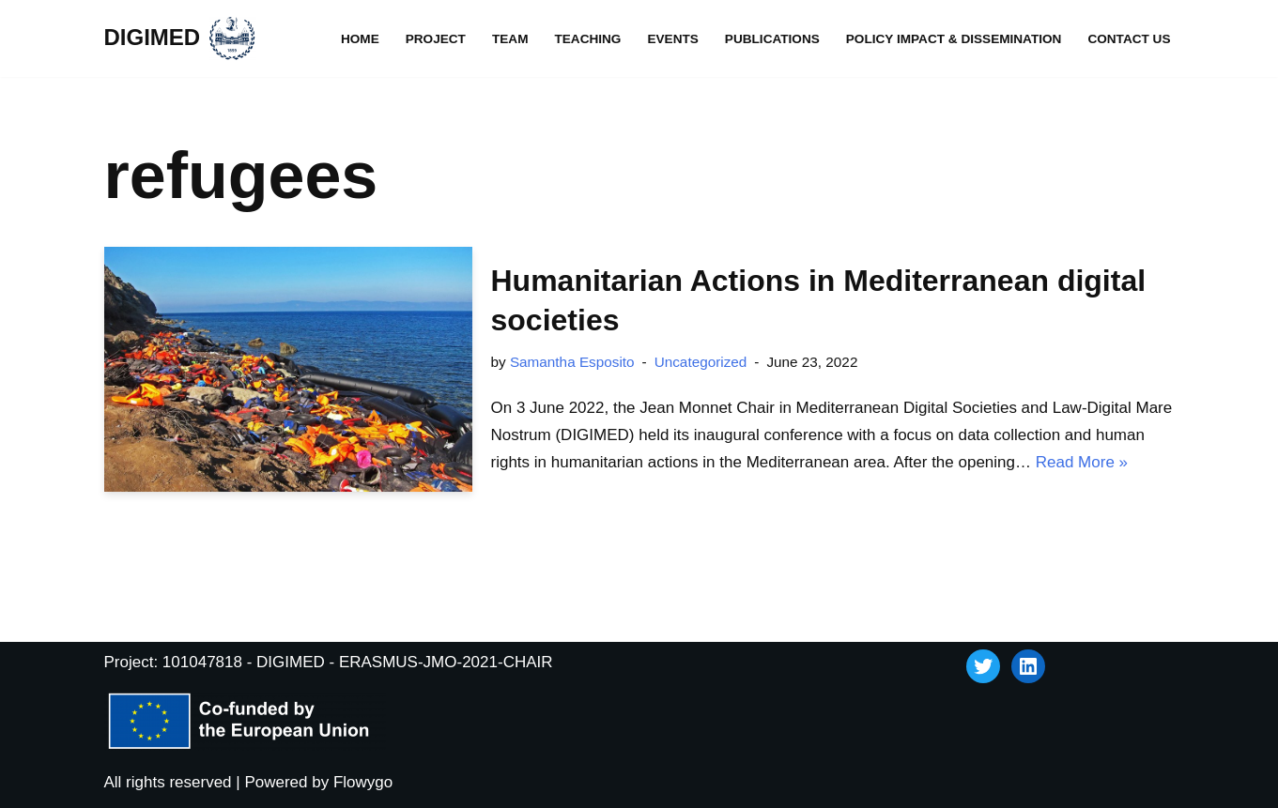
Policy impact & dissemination (954, 39)
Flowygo (363, 782)
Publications (772, 39)
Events (672, 39)
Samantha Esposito (572, 362)
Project (436, 39)
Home (360, 39)
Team (510, 39)
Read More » (1082, 462)
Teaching (587, 39)
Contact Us (1128, 39)
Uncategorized (700, 362)
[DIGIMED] (180, 38)
